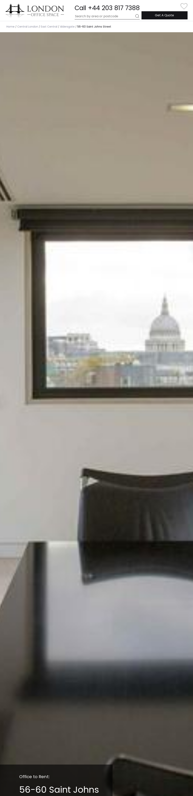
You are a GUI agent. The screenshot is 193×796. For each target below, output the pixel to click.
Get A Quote (164, 15)
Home (10, 27)
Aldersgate (67, 27)
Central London (27, 27)
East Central (49, 27)
